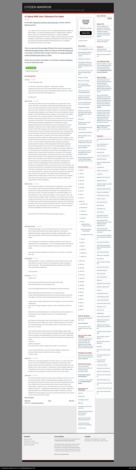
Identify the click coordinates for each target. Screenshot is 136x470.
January (83, 256)
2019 (81, 191)
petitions (99, 280)
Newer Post (27, 400)
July (82, 221)
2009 (81, 281)
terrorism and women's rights (103, 349)
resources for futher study (103, 303)
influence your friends (102, 255)
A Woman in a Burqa (83, 77)
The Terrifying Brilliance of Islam (85, 49)
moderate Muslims (101, 270)
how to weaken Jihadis (102, 252)
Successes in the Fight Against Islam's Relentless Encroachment (85, 413)
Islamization (68, 60)
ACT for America (101, 149)
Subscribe (86, 33)
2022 (81, 180)
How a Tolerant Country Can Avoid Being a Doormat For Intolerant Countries (84, 152)
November (83, 207)
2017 (81, 198)
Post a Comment (29, 397)
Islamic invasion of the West (103, 262)
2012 (81, 271)
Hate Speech (81, 119)
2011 (81, 274)
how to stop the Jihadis (102, 242)
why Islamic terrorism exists (103, 388)
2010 (81, 278)
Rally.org (106, 28)
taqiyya (99, 107)
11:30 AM (35, 101)
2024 (81, 173)
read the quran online (102, 293)
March (82, 249)
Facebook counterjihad (102, 192)
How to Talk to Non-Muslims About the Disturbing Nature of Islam (104, 247)
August (82, 218)
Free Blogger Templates (8, 468)
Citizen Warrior (37, 7)
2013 (81, 267)
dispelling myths (101, 180)
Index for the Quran (83, 323)
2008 (81, 285)
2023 (81, 177)
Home (49, 400)
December (83, 204)
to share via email (101, 364)
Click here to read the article (61, 454)
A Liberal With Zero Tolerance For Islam (44, 16)
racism (98, 290)
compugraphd (28, 258)
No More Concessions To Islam (31, 442)
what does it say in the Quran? (104, 374)
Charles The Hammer (102, 170)
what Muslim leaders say (103, 379)
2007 (81, 288)
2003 (81, 302)
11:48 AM (38, 226)
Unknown (27, 79)
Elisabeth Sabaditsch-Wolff (103, 189)
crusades (99, 174)
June (82, 239)
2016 (81, 201)
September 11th (101, 306)
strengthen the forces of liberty (104, 331)
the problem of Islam (38, 50)
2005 (81, 295)
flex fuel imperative (101, 202)
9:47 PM (35, 258)
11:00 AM (34, 358)
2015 (81, 260)
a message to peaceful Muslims (104, 139)
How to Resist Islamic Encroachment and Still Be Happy (84, 85)
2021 (81, 184)
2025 (81, 170)
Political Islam (81, 396)
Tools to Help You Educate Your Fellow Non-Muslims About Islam (85, 72)
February (83, 253)
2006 (81, 292)
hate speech (100, 212)
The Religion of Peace (83, 399)
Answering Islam (82, 428)
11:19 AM (34, 375)
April (82, 246)
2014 (81, 264)
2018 (81, 194)
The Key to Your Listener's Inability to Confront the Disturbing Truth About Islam (85, 97)
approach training (101, 159)
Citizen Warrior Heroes (29, 441)
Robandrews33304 (30, 226)
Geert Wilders (100, 208)
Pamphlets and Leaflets (83, 107)
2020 (81, 187)
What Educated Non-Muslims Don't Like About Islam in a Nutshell (85, 54)
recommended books (102, 296)
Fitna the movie (100, 198)
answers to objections (102, 155)
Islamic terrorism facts (102, 267)
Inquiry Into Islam (28, 439)
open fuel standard (101, 277)
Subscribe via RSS (82, 40)
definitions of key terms (102, 177)
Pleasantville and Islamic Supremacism (65, 440)
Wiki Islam (80, 403)
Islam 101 (80, 393)
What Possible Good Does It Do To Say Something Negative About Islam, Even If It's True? (85, 159)
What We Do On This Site (84, 59)
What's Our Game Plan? (84, 80)
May (82, 242)
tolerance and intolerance (103, 371)
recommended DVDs (102, 300)
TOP (134, 468)
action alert (99, 152)
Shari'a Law (100, 310)
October (83, 211)
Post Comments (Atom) (37, 403)
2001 (81, 309)
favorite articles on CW (102, 195)
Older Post (71, 400)
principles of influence (102, 286)
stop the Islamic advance (103, 316)
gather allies (100, 205)
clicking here (100, 29)
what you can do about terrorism (104, 383)
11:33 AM (36, 184)
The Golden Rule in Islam (87, 234)
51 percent (66, 48)
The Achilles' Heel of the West (85, 132)
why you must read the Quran (104, 391)
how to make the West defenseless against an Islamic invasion (104, 230)
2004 (81, 299)
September (83, 214)
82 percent (69, 50)
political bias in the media (103, 283)
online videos (100, 273)
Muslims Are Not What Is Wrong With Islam (45, 22)
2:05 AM (33, 79)
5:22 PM (34, 275)
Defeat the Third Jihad (29, 444)
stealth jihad (100, 313)
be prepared (100, 167)
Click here (85, 358)
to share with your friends (103, 368)
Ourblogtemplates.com (26, 468)
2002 (81, 306)
